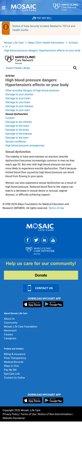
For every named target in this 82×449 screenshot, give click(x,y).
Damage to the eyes (16, 137)
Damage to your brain (17, 102)
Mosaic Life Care (14, 42)
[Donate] (43, 270)
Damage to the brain (17, 129)
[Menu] (3, 7)
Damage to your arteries (19, 94)
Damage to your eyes (17, 110)
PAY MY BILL (42, 18)
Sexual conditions (15, 141)
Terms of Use (56, 208)
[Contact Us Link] (43, 288)
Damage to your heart (17, 98)
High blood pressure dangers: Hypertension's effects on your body (42, 50)
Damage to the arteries (18, 121)
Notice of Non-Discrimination (55, 414)
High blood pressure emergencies (25, 145)
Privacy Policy (11, 414)
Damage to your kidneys (19, 106)
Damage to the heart (17, 125)
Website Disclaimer (14, 418)
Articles (73, 42)
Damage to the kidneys (18, 133)
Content (10, 118)
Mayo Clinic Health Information (46, 42)
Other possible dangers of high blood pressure (32, 90)
